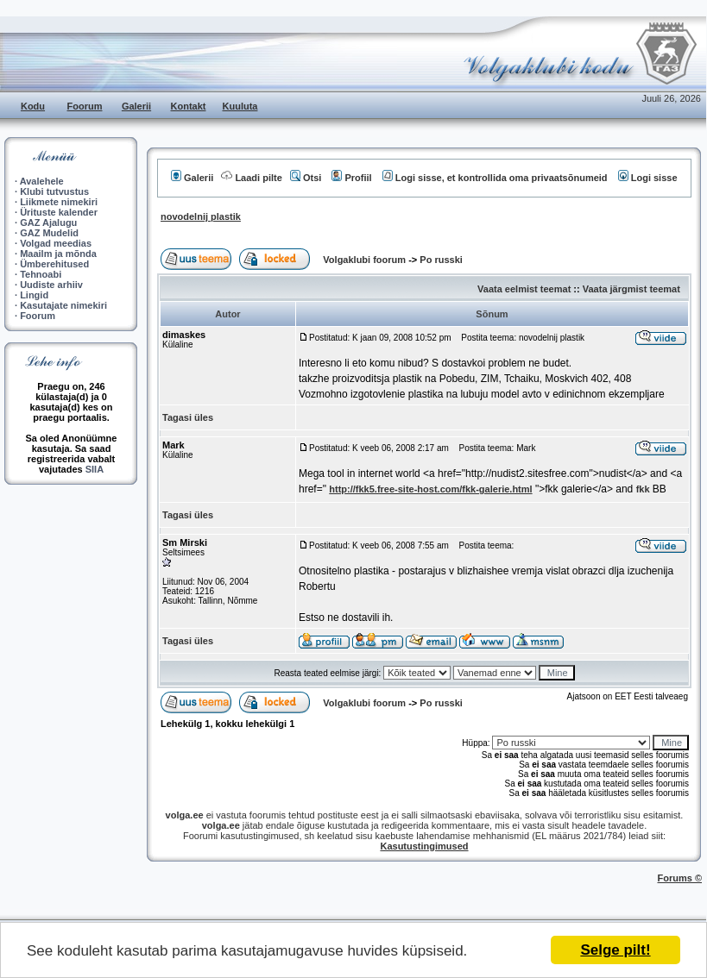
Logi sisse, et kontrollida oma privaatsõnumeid (495, 177)
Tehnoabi (40, 274)
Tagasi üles (187, 417)
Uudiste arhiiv (51, 284)
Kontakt (188, 106)
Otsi (305, 177)
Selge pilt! (615, 950)
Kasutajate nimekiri (63, 305)
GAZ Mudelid (49, 233)
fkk (643, 489)
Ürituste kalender (59, 212)
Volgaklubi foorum (365, 259)
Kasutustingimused (424, 846)
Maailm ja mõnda (58, 253)
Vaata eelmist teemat (524, 289)
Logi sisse (648, 177)
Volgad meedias (56, 243)
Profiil (351, 177)
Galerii (136, 106)
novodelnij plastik (201, 216)
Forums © (680, 878)
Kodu (33, 106)
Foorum (85, 106)
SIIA (94, 469)
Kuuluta (240, 106)
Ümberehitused (54, 264)
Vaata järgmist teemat (631, 289)
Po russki (441, 259)
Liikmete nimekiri (59, 202)
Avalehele (42, 181)
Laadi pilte (251, 177)
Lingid (34, 295)
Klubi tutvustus (54, 191)
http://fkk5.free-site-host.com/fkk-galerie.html (430, 489)
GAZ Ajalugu (48, 222)
